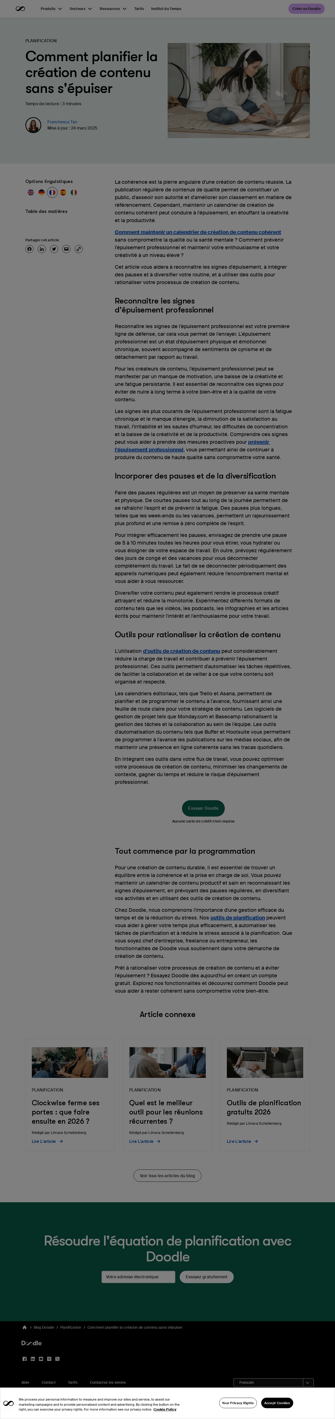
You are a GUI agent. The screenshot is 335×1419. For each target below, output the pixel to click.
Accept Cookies (277, 1406)
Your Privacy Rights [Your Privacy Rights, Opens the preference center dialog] (238, 1406)
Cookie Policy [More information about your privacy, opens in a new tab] (165, 1413)
